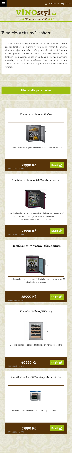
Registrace (65, 3)
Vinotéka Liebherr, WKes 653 (36, 311)
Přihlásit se (52, 3)
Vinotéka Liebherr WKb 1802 (36, 114)
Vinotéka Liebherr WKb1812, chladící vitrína (36, 245)
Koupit (56, 165)
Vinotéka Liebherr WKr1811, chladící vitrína (36, 180)
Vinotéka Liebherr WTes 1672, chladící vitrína (36, 377)
